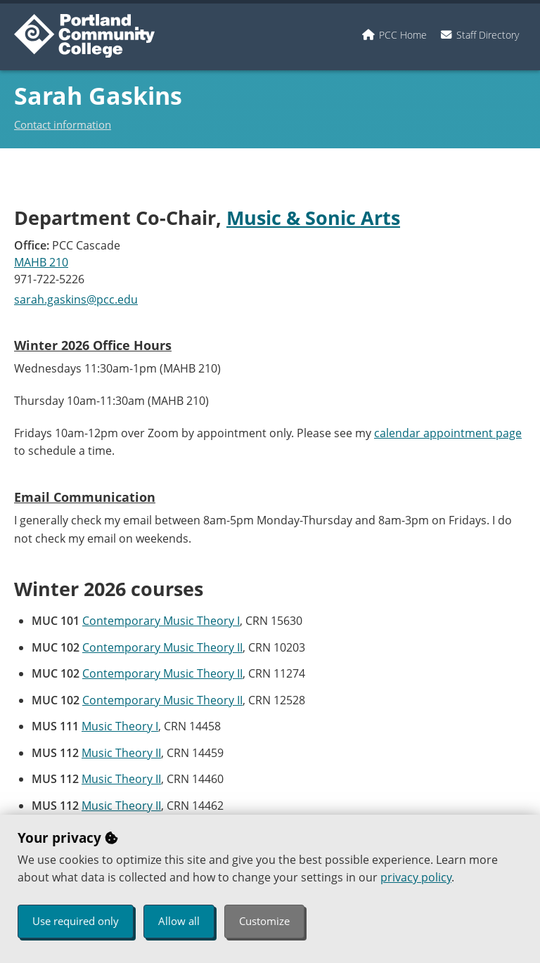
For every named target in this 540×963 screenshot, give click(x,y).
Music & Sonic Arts (313, 218)
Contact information (62, 124)
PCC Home (403, 34)
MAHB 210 (41, 262)
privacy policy (415, 877)
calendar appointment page (448, 433)
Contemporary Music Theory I (161, 620)
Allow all (179, 921)
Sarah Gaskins (98, 95)
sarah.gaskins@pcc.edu (76, 299)
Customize (264, 921)
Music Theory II (121, 753)
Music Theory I (120, 726)
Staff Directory (487, 34)
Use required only (75, 921)
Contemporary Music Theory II (162, 647)
